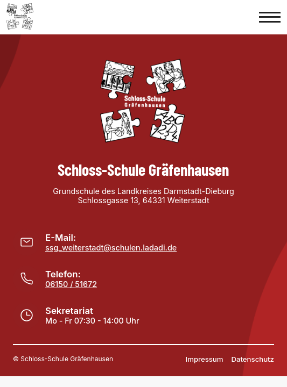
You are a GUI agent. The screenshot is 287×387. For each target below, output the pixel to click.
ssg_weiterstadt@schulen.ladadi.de (111, 247)
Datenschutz (253, 359)
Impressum (204, 359)
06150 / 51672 (71, 284)
